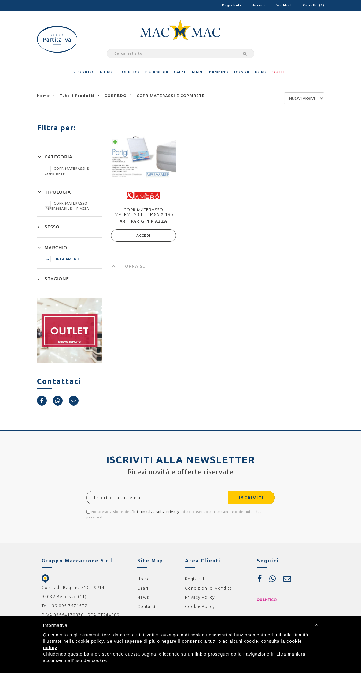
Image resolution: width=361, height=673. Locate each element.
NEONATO (83, 72)
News (143, 597)
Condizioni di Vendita (208, 588)
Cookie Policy (200, 606)
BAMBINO (219, 72)
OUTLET (280, 72)
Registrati (231, 5)
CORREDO (130, 72)
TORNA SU (128, 266)
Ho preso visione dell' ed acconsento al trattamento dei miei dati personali (174, 514)
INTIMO (106, 72)
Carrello (313, 5)
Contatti (146, 606)
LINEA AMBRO (62, 259)
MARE (198, 72)
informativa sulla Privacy (156, 512)
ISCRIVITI (251, 497)
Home (143, 579)
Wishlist (284, 5)
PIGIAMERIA (156, 72)
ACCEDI (143, 235)
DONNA (241, 72)
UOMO (261, 72)
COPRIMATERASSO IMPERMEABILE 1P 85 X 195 (143, 212)
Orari (142, 588)
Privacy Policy (200, 597)
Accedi (258, 5)
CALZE (180, 72)
